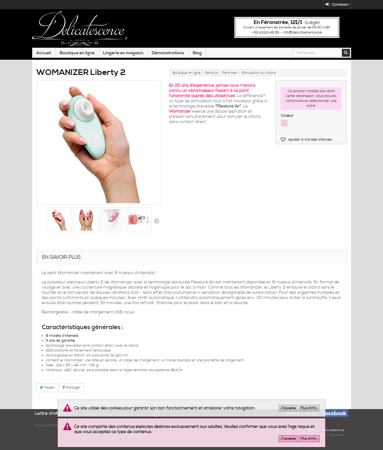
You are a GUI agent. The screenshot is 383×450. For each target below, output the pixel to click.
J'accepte (288, 408)
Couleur (287, 117)
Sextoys (211, 74)
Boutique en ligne (77, 55)
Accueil (43, 55)
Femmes (229, 74)
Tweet (47, 389)
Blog (197, 55)
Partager (72, 389)
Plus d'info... (309, 408)
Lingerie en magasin (123, 55)
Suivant (156, 222)
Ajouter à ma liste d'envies (309, 141)
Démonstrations (168, 55)
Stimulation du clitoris (259, 74)
